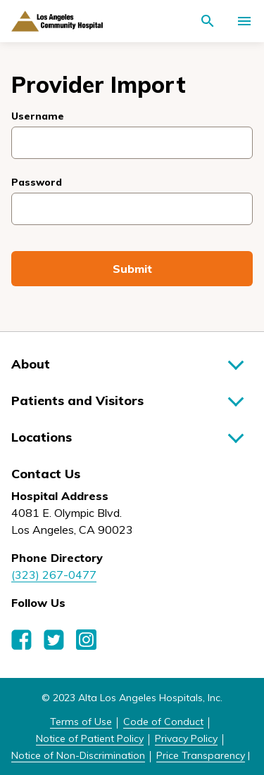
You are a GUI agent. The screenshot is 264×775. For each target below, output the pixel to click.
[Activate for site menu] (244, 21)
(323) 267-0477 (53, 575)
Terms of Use (81, 721)
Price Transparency (200, 755)
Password (36, 182)
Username (37, 116)
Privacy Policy (186, 738)
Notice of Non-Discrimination (78, 755)
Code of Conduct (163, 721)
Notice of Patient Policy (90, 738)
